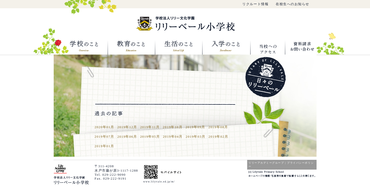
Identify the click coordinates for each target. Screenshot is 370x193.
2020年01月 (104, 127)
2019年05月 (150, 136)
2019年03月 (196, 136)
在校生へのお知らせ (292, 4)
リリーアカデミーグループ (266, 162)
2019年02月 (218, 136)
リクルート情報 (255, 4)
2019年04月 (173, 136)
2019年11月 (150, 127)
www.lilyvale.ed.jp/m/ (159, 181)
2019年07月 (104, 136)
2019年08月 (218, 127)
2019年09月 (195, 127)
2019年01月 (104, 146)
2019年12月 (127, 127)
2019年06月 (127, 136)
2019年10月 (173, 127)
